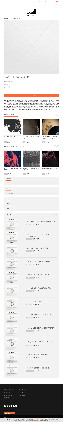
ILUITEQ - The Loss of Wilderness (39, 261)
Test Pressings (10, 206)
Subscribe (9, 413)
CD (8, 203)
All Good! (38, 420)
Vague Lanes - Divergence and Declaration (38, 235)
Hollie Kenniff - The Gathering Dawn (39, 342)
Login (5, 1)
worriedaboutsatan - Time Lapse (40, 315)
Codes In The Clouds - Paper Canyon (31, 168)
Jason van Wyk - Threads (36, 355)
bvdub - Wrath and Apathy (37, 301)
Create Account (22, 395)
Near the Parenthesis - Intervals (40, 221)
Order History (21, 392)
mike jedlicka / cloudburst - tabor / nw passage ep (50, 137)
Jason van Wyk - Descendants (39, 275)
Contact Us (6, 397)
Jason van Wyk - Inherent (37, 248)
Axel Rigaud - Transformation (39, 288)
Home (5, 18)
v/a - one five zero (9, 136)
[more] (55, 214)
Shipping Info (7, 392)
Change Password (22, 394)
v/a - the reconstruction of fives (31, 137)
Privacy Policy (7, 394)
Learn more (44, 420)
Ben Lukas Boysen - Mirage (49, 168)
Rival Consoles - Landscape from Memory (12, 168)
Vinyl (9, 18)
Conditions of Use (8, 395)
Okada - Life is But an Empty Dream (40, 328)
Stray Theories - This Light (37, 368)
